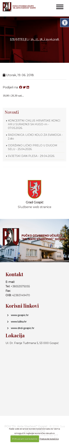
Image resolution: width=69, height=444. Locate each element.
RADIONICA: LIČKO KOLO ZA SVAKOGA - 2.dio (35, 136)
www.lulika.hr (18, 321)
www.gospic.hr (20, 315)
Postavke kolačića (49, 438)
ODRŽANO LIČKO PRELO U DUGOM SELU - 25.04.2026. (32, 147)
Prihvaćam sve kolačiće (24, 438)
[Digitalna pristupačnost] (64, 22)
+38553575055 (20, 286)
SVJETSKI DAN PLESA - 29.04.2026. (31, 156)
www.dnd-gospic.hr (22, 328)
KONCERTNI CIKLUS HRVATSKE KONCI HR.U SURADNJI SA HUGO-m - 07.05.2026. (34, 124)
